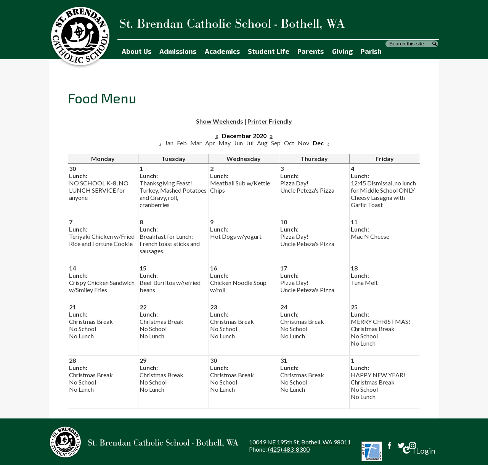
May (224, 142)
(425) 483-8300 (289, 449)
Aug (262, 142)
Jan (169, 142)
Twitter (401, 445)
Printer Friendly (269, 121)
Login (418, 450)
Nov (303, 142)
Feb (182, 142)
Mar (196, 142)
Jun (238, 142)
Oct (289, 142)
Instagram (412, 445)
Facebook (389, 445)
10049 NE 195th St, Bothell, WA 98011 (300, 442)
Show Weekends (219, 121)
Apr (210, 142)
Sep (276, 142)
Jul (250, 142)
